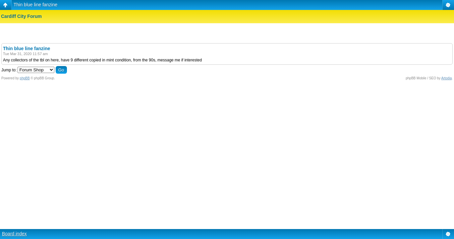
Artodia (446, 78)
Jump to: (9, 70)
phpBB (25, 78)
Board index (14, 233)
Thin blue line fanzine (35, 4)
